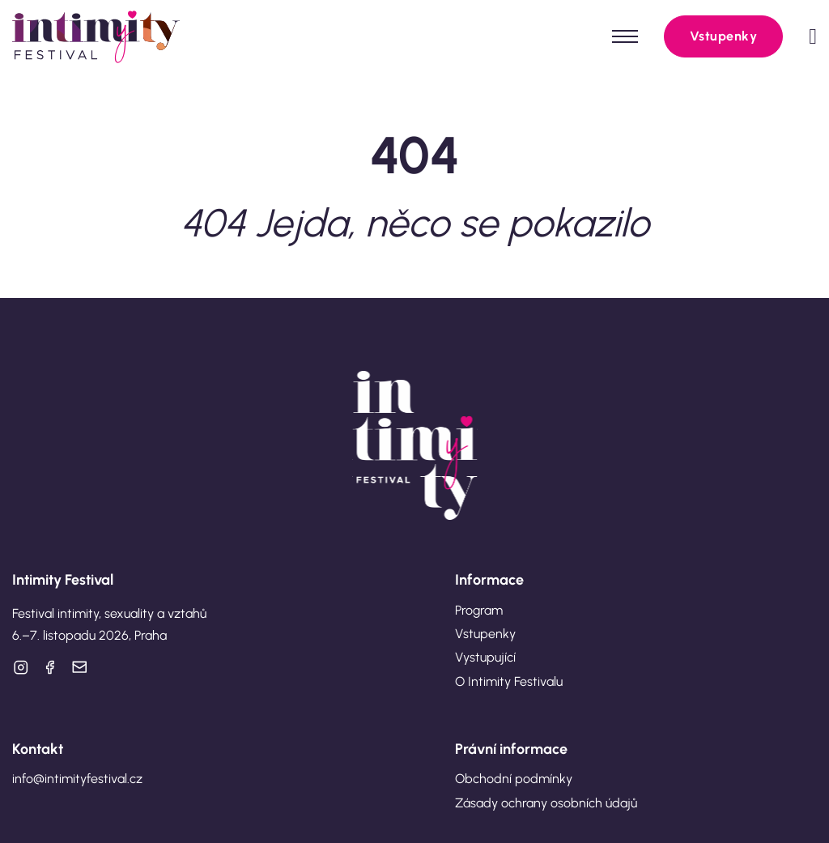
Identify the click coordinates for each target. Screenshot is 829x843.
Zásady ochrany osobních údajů (546, 803)
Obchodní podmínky (513, 778)
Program (479, 610)
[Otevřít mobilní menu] (625, 36)
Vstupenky (724, 36)
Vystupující (485, 657)
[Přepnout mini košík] (813, 37)
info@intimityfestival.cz (77, 778)
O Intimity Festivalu (509, 681)
